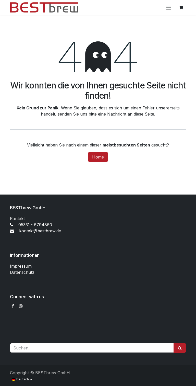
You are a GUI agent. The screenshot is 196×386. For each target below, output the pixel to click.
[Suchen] (180, 348)
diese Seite (144, 114)
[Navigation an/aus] (169, 7)
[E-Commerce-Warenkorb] (181, 7)
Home (98, 157)
